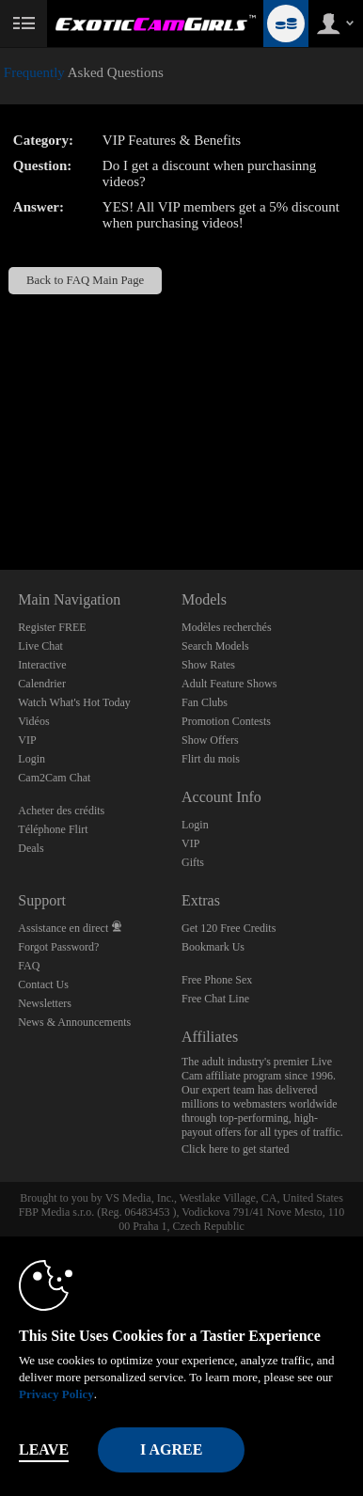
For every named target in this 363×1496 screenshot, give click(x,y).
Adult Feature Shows (229, 683)
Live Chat (40, 646)
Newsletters (44, 1003)
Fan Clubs (205, 702)
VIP (27, 740)
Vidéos (33, 721)
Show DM (0, 499)
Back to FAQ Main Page (85, 280)
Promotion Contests (226, 721)
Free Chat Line (215, 998)
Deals (30, 848)
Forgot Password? (58, 946)
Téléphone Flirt (52, 829)
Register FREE (52, 627)
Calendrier (42, 683)
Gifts (193, 862)
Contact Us (43, 984)
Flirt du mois (211, 758)
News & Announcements (74, 1022)
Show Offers (210, 740)
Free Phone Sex (217, 979)
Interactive (42, 664)
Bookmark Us (213, 946)
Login (31, 758)
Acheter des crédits (61, 810)
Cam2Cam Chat (54, 777)
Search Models (215, 646)
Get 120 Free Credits (229, 928)
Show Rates (208, 664)
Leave (44, 1449)
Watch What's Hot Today (74, 702)
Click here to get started (236, 1149)
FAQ (28, 965)
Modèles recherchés (227, 627)
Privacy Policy (56, 1394)
